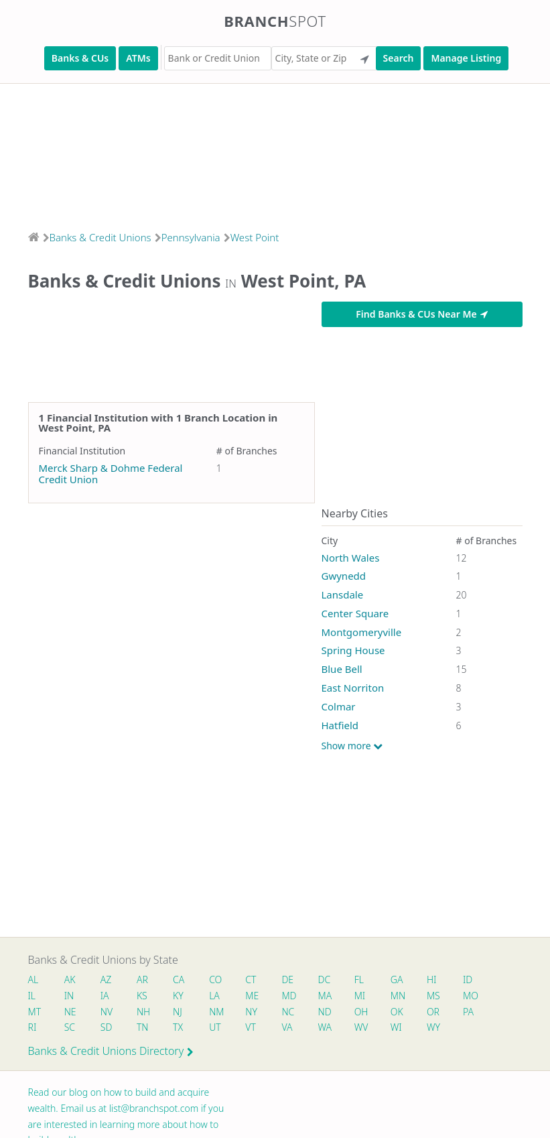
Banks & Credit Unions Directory (111, 1051)
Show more (352, 746)
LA (214, 995)
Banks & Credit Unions (100, 237)
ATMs (138, 58)
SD (106, 1027)
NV (106, 1011)
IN (69, 995)
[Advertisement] (275, 153)
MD (288, 995)
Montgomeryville (362, 632)
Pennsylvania (190, 237)
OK (397, 1011)
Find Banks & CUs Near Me (421, 314)
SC (69, 1027)
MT (35, 1011)
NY (252, 1011)
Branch (275, 21)
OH (361, 1011)
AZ (106, 979)
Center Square (355, 613)
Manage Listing (466, 58)
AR (142, 979)
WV (361, 1027)
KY (178, 995)
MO (470, 995)
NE (70, 1011)
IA (104, 995)
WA (325, 1027)
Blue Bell (342, 669)
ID (468, 979)
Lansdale (343, 594)
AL (33, 979)
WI (396, 1027)
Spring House (353, 650)
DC (324, 979)
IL (32, 995)
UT (215, 1027)
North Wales (351, 557)
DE (288, 979)
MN (397, 995)
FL (359, 979)
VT (251, 1027)
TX (178, 1027)
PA (469, 1011)
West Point (254, 237)
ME (252, 995)
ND (325, 1011)
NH (143, 1011)
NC (288, 1011)
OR (433, 1011)
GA (397, 979)
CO (215, 979)
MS (433, 995)
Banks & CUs (80, 58)
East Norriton (353, 687)
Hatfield (340, 725)
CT (251, 979)
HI (431, 979)
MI (360, 995)
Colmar (339, 706)
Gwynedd (344, 575)
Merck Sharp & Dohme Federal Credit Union (111, 474)
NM (215, 1011)
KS (142, 995)
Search (398, 58)
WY (433, 1027)
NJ (177, 1011)
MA (325, 995)
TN (143, 1027)
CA (178, 979)
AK (70, 979)
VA (287, 1027)
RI (32, 1027)
